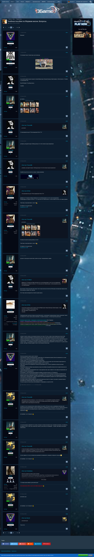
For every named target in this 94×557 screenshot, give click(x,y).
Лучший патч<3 (23, 207)
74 (17, 27)
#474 (67, 353)
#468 (67, 186)
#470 (67, 255)
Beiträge (5, 47)
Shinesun (11, 23)
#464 (67, 96)
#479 (67, 494)
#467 (67, 161)
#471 (67, 275)
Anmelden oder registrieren (82, 1)
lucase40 (14, 323)
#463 (67, 76)
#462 (67, 52)
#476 (67, 422)
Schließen (90, 555)
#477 (67, 442)
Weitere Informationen (83, 555)
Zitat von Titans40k (27, 125)
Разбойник (33, 384)
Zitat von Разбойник (27, 471)
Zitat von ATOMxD (27, 279)
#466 (67, 141)
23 (8, 27)
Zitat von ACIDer (26, 191)
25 (13, 27)
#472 (67, 300)
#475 (67, 393)
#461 (67, 32)
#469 (67, 215)
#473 (67, 333)
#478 (67, 466)
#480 (67, 513)
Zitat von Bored (26, 518)
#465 (67, 121)
